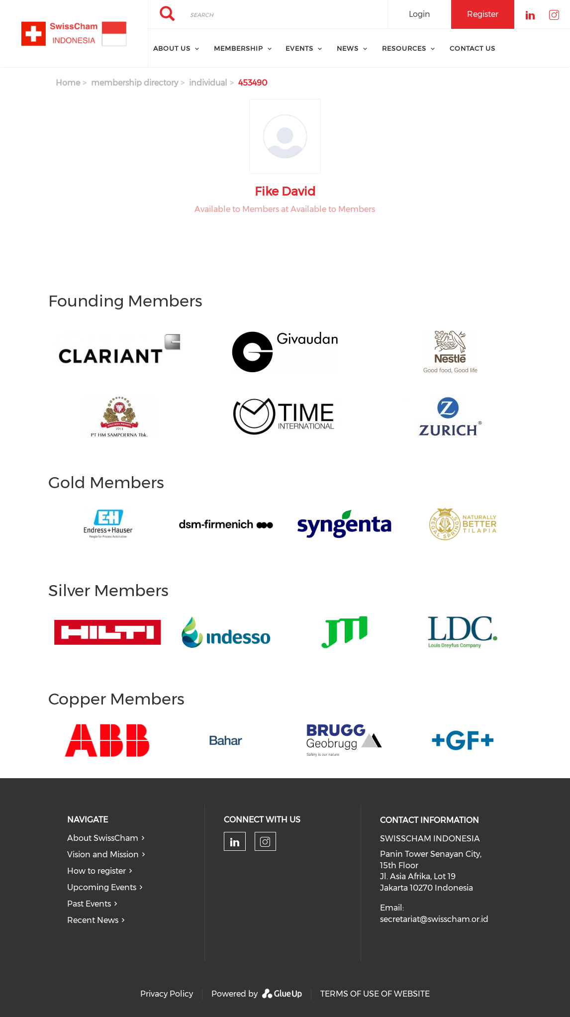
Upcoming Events (101, 887)
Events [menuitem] (299, 48)
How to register (96, 871)
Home (68, 83)
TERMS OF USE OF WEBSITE (375, 994)
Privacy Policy (166, 994)
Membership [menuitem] (238, 48)
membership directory (134, 83)
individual (208, 83)
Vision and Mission (103, 854)
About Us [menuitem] (171, 48)
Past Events (89, 904)
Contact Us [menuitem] (472, 48)
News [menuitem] (348, 48)
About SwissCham (102, 838)
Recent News (92, 920)
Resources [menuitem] (404, 48)
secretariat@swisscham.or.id (434, 919)
